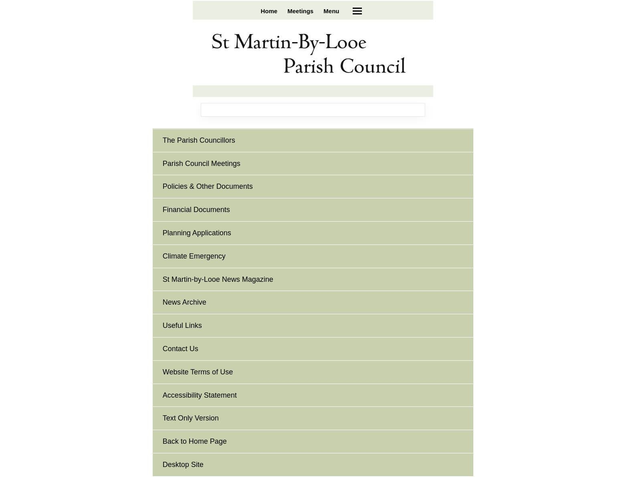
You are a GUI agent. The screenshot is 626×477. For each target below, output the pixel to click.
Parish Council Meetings (201, 164)
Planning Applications (197, 233)
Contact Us (180, 349)
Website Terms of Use (198, 372)
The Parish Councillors (199, 140)
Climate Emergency (194, 256)
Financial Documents (196, 210)
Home (268, 11)
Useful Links (182, 325)
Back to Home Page (195, 441)
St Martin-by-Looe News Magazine (218, 279)
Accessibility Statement (200, 395)
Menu (331, 11)
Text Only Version (191, 418)
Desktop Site (183, 465)
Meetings (300, 11)
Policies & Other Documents (208, 186)
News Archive (184, 302)
